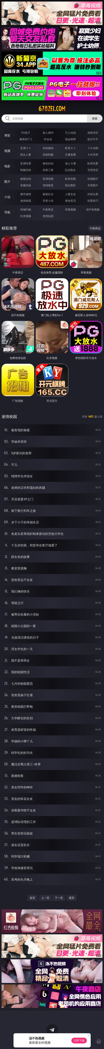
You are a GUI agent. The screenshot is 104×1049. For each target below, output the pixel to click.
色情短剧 (48, 216)
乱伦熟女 (70, 170)
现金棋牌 (70, 139)
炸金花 (48, 139)
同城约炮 (25, 209)
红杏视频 (25, 216)
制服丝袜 (25, 170)
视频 (7, 151)
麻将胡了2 (25, 139)
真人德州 (48, 132)
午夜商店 (48, 209)
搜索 (94, 118)
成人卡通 (70, 163)
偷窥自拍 (25, 179)
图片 (7, 181)
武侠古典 (92, 194)
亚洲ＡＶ (25, 148)
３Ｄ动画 (92, 148)
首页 (32, 898)
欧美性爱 (92, 163)
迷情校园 (25, 200)
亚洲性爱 (25, 163)
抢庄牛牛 (92, 139)
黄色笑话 (70, 200)
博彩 (7, 135)
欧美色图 (70, 179)
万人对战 (70, 132)
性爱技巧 (92, 200)
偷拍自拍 (48, 163)
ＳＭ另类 (92, 154)
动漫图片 (92, 179)
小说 (7, 197)
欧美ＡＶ (70, 148)
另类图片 (92, 185)
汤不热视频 (93, 209)
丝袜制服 (48, 154)
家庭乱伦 (48, 194)
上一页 (45, 898)
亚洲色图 (48, 179)
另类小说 (48, 200)
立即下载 (79, 1040)
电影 (7, 166)
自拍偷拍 (48, 148)
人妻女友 (70, 194)
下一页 (59, 898)
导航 (7, 212)
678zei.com (51, 109)
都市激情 (25, 194)
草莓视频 (70, 209)
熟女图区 (70, 185)
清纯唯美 (48, 185)
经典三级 (48, 170)
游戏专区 (92, 132)
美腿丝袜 (25, 185)
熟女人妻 (25, 154)
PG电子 (25, 132)
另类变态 (92, 170)
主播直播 (70, 154)
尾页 (71, 898)
